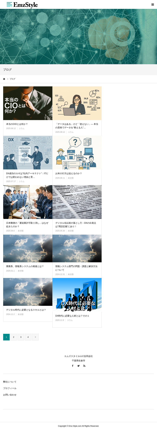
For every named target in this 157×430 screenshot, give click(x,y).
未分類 (71, 178)
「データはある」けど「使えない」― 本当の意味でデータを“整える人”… (76, 126)
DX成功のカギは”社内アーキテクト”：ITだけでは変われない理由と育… (27, 175)
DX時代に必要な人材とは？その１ (72, 316)
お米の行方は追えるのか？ (68, 173)
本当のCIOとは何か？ (17, 124)
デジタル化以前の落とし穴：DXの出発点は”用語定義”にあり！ (75, 225)
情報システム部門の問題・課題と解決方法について (76, 268)
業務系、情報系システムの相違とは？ (25, 266)
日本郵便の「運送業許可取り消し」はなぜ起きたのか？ (27, 225)
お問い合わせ (9, 394)
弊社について (9, 381)
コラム (21, 128)
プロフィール (9, 388)
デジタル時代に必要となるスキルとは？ (26, 309)
